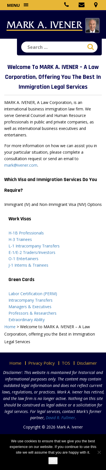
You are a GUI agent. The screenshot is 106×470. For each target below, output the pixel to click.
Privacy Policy (41, 363)
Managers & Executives (29, 306)
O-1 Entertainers (23, 258)
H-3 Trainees (20, 239)
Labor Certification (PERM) (32, 293)
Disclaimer (87, 363)
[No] (99, 452)
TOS (66, 363)
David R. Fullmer (60, 417)
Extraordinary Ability (26, 319)
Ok (53, 460)
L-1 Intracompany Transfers (34, 246)
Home (15, 363)
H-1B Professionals (26, 233)
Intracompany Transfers (30, 300)
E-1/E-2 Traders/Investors (31, 252)
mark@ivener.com (20, 165)
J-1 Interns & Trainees (28, 265)
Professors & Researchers (32, 313)
